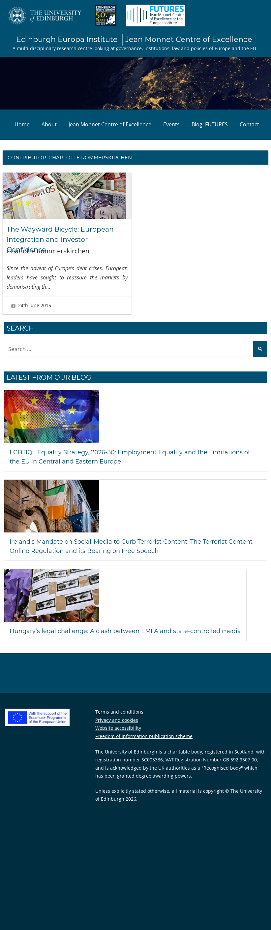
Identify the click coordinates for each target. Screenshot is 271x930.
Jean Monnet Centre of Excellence (110, 125)
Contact (249, 125)
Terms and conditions (119, 721)
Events (171, 125)
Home (22, 125)
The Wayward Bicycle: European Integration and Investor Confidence (65, 240)
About (49, 125)
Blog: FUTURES (210, 125)
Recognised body (222, 777)
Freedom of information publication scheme (144, 746)
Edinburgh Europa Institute (134, 40)
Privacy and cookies (116, 729)
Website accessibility (118, 737)
